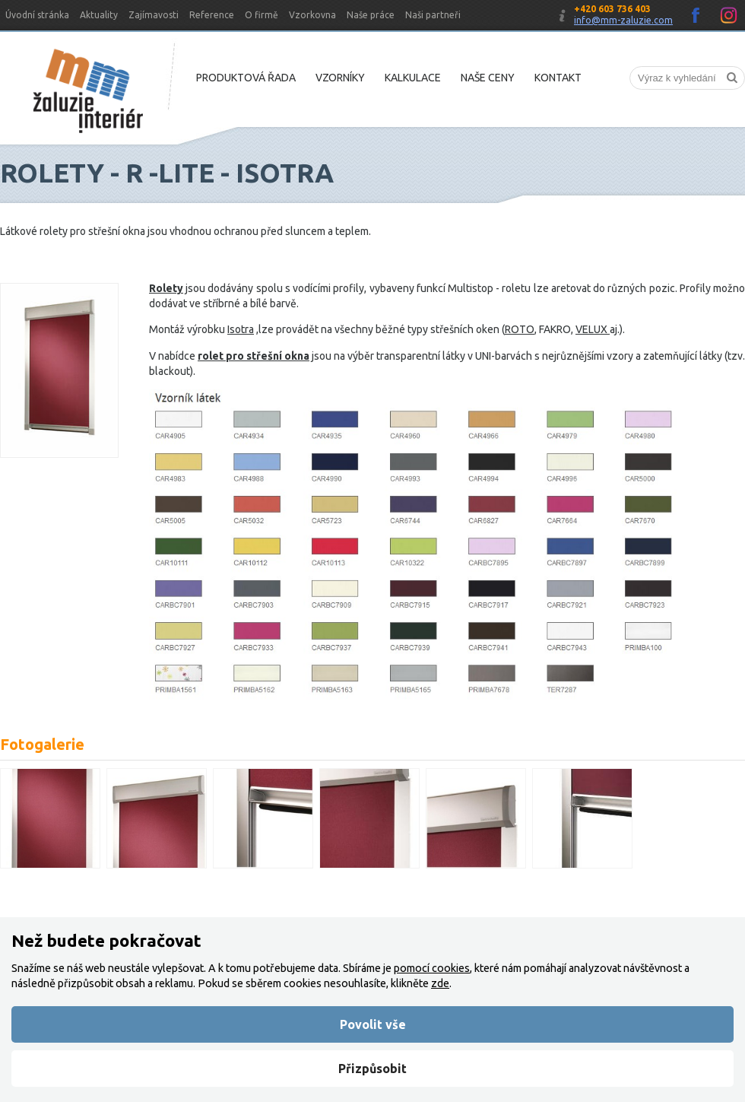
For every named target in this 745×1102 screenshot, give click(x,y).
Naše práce (371, 15)
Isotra (240, 329)
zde (440, 983)
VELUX (592, 329)
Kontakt (558, 77)
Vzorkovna (312, 15)
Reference (211, 15)
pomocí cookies (432, 968)
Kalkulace (413, 77)
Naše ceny (488, 77)
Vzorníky (340, 77)
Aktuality (99, 15)
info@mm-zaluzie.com (623, 20)
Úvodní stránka (37, 15)
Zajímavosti (153, 15)
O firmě (261, 15)
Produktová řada (246, 77)
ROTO (519, 329)
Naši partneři (433, 15)
